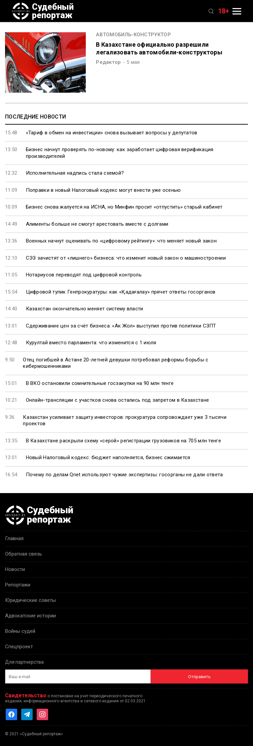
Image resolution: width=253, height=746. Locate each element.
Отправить (199, 676)
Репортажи (17, 585)
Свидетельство (25, 695)
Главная (14, 538)
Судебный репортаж (43, 11)
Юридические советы (30, 600)
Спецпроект (19, 647)
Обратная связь (23, 554)
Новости (15, 569)
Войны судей (20, 631)
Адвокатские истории (30, 616)
